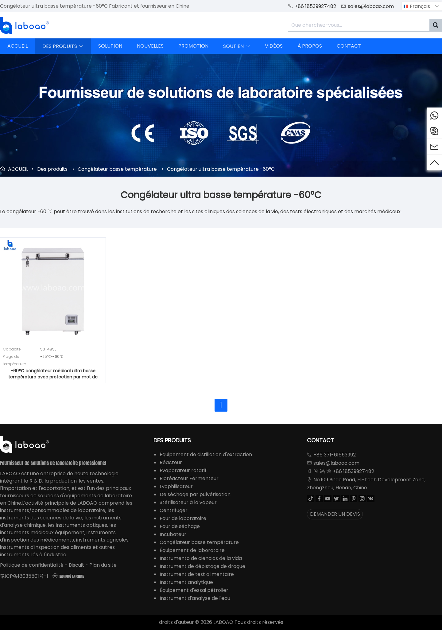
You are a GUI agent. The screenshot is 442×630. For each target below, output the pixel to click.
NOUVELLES (150, 45)
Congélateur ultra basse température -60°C (221, 169)
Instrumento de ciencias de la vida (201, 558)
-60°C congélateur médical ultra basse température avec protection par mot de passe (53, 374)
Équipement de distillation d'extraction (206, 454)
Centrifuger (174, 510)
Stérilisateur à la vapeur (188, 502)
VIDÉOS (274, 45)
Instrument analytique (186, 582)
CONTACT (349, 45)
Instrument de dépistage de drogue (202, 566)
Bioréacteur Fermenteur (189, 478)
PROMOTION (193, 45)
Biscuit (76, 565)
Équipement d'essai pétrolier (194, 590)
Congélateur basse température (117, 169)
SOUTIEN (236, 46)
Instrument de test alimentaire (197, 574)
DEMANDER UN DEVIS (335, 514)
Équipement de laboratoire (192, 550)
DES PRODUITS (62, 46)
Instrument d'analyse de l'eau (195, 598)
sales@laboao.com (371, 6)
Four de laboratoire (183, 518)
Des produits (52, 169)
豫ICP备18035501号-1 (24, 576)
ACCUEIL (17, 45)
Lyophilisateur (176, 486)
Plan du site (103, 565)
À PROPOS (309, 45)
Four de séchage (180, 526)
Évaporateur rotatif (183, 470)
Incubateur (173, 534)
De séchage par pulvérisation (195, 494)
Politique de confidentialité (32, 565)
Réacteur (171, 462)
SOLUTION (110, 45)
